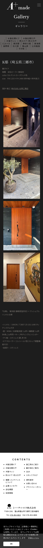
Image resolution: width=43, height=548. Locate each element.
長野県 (6, 46)
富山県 (25, 46)
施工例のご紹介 (32, 464)
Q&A (28, 471)
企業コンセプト (12, 486)
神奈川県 (27, 43)
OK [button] (11, 544)
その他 (21, 48)
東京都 (16, 43)
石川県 (16, 46)
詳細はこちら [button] (33, 538)
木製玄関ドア (14, 38)
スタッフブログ (32, 475)
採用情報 (9, 493)
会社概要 (9, 489)
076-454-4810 (15, 515)
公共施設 (36, 46)
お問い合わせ (31, 483)
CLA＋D (6, 43)
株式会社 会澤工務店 (19, 88)
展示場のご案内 (32, 468)
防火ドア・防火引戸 (28, 41)
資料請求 (29, 480)
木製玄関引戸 (29, 38)
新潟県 (37, 43)
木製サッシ (11, 41)
